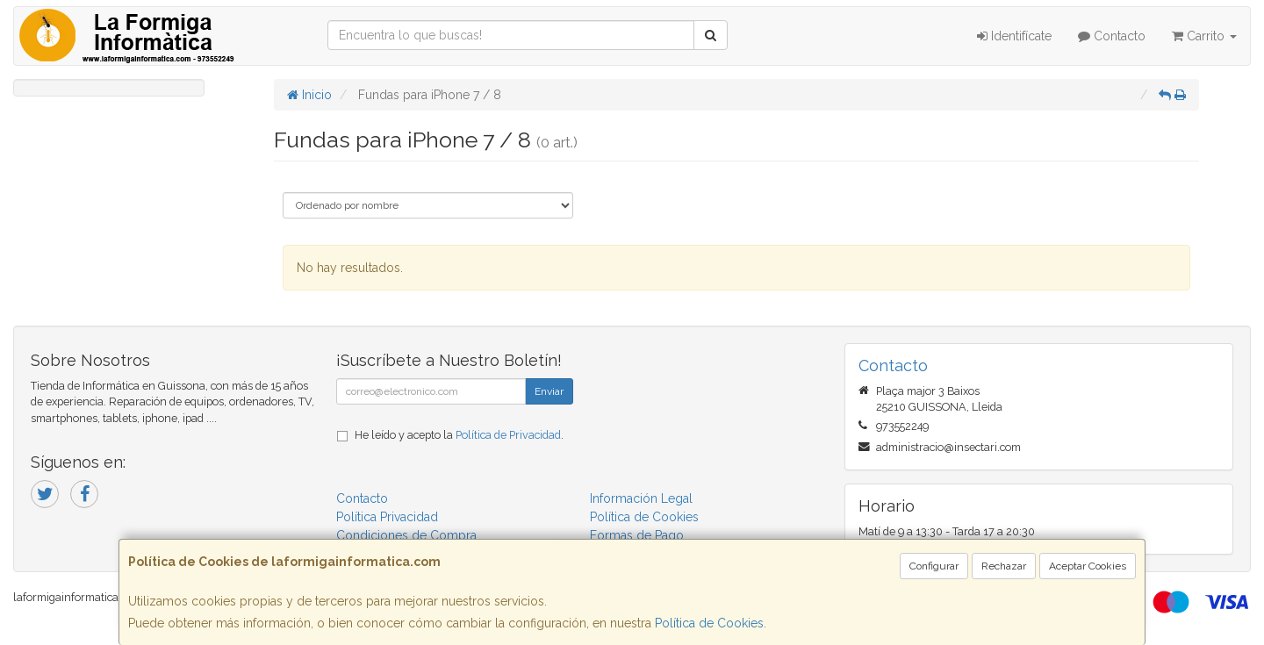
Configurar (934, 566)
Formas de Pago (637, 535)
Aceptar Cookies (1087, 566)
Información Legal (641, 498)
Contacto (1112, 36)
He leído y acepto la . (459, 434)
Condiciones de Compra (406, 535)
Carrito (1204, 36)
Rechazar (1003, 566)
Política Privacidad (387, 517)
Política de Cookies (709, 623)
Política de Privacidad (508, 434)
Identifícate (1014, 36)
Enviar (549, 391)
